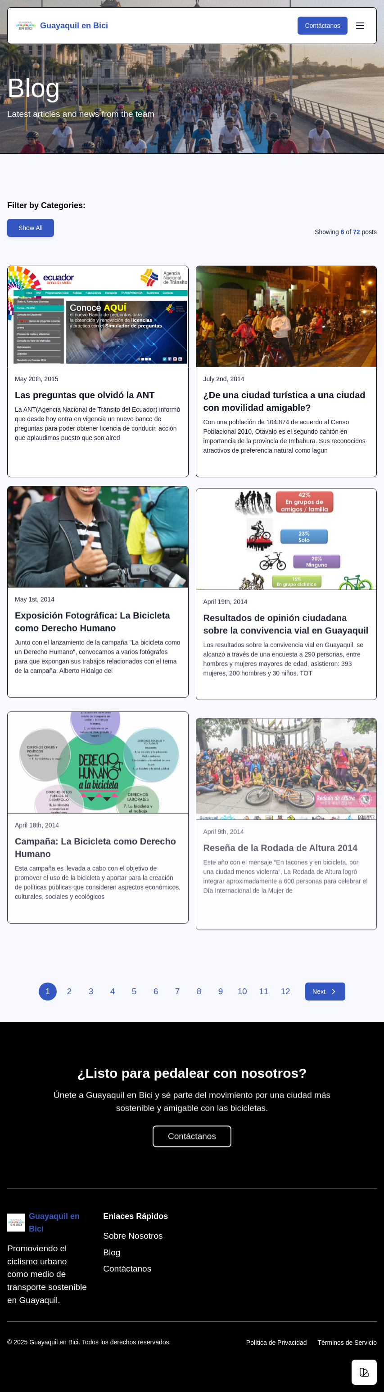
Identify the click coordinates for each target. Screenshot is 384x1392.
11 (264, 991)
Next (328, 992)
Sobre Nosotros (133, 1236)
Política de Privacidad (276, 1342)
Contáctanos (326, 26)
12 (285, 991)
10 (242, 991)
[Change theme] (364, 1372)
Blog (111, 1252)
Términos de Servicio (347, 1342)
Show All (30, 227)
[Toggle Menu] (360, 26)
